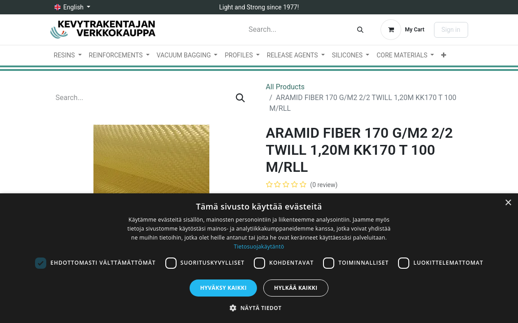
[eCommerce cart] (402, 29)
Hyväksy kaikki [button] (223, 288)
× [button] (508, 203)
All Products (285, 87)
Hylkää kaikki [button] (295, 288)
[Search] (360, 29)
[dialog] (259, 258)
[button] (258, 307)
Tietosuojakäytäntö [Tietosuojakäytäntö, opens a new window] (259, 246)
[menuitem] (67, 55)
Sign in (451, 29)
